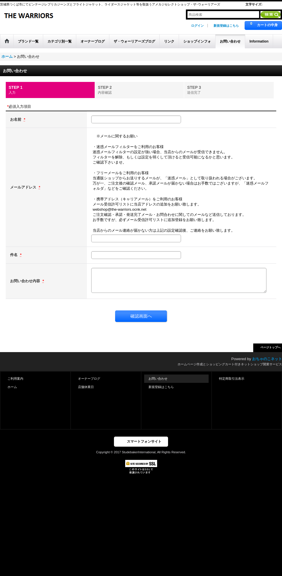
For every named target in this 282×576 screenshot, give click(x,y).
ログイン (197, 25)
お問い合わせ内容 (25, 281)
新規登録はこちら (226, 25)
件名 (14, 255)
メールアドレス (23, 187)
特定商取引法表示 (231, 378)
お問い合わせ (157, 378)
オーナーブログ (89, 378)
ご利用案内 (15, 378)
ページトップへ (270, 347)
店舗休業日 (86, 387)
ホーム (12, 387)
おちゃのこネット (267, 359)
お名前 (16, 119)
